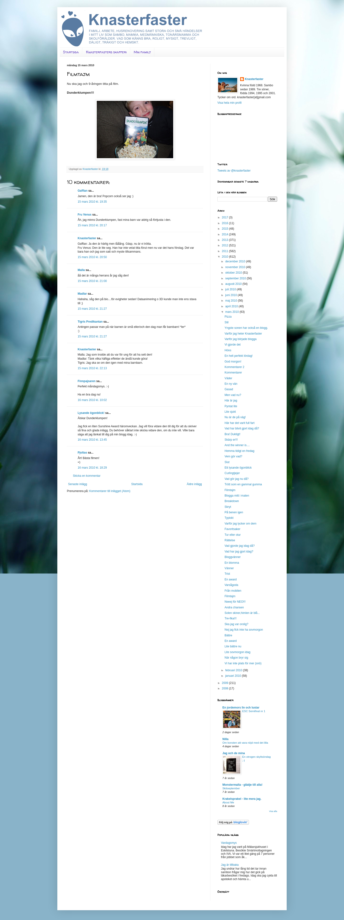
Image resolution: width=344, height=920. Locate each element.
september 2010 (236, 278)
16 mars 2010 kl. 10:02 (92, 400)
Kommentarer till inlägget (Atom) (109, 491)
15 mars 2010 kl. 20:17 (92, 225)
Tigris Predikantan (90, 321)
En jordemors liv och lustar (240, 707)
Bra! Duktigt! (232, 434)
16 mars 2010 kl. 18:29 (92, 467)
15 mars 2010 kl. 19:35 (92, 201)
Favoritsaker (232, 529)
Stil (227, 322)
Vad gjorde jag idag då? (240, 545)
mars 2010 (232, 312)
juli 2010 (231, 289)
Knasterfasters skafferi (106, 52)
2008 (225, 688)
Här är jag (231, 400)
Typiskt (229, 518)
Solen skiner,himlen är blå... (242, 613)
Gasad (229, 389)
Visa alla (273, 811)
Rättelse (230, 540)
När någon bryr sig (236, 657)
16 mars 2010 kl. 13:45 (92, 439)
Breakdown (232, 501)
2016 (225, 223)
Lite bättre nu (233, 646)
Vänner (229, 568)
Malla (81, 270)
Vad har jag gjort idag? (239, 551)
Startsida (71, 52)
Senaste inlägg (77, 484)
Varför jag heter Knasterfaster (243, 333)
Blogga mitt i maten (237, 495)
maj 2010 (231, 300)
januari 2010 (233, 675)
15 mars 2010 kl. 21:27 (92, 308)
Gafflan (82, 190)
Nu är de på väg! (235, 417)
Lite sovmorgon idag (237, 652)
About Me (228, 802)
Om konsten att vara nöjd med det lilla (245, 742)
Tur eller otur (233, 534)
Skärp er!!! (231, 439)
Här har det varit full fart (239, 423)
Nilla (225, 739)
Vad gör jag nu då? (237, 479)
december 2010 (235, 261)
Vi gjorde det (233, 344)
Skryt (228, 507)
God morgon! (233, 361)
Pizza (228, 316)
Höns (228, 350)
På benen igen (234, 512)
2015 (225, 228)
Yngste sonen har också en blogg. (246, 328)
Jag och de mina (233, 753)
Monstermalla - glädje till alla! (242, 784)
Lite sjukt (230, 411)
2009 (225, 683)
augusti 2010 (233, 284)
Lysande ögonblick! (91, 413)
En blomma (232, 562)
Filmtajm (230, 490)
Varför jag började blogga (241, 339)
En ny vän (231, 383)
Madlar (82, 293)
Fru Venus (84, 214)
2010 (225, 256)
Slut (227, 462)
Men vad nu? (233, 395)
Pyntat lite (231, 406)
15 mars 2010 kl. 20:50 (92, 257)
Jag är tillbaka (230, 864)
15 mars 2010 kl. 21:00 (92, 281)
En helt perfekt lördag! (239, 355)
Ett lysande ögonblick (238, 467)
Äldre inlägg (194, 484)
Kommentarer (233, 372)
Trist (227, 573)
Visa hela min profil (229, 102)
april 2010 (232, 306)
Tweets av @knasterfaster (234, 170)
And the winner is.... (237, 445)
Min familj (142, 52)
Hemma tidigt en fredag (239, 451)
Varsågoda (231, 585)
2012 (225, 245)
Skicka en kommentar (86, 475)
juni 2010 (231, 295)
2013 (225, 240)
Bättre (228, 635)
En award (231, 579)
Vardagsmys (229, 842)
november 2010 (235, 267)
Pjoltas (82, 452)
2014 (225, 234)
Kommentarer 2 (234, 367)
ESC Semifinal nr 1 (253, 711)
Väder (228, 378)
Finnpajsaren (87, 381)
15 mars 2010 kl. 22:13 (92, 368)
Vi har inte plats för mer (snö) (243, 663)
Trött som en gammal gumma (243, 484)
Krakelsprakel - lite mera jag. (241, 799)
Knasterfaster (87, 238)
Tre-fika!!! (230, 618)
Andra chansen (234, 607)
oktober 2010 (234, 272)
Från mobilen (233, 590)
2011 (225, 251)
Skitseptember (231, 788)
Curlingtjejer (232, 473)
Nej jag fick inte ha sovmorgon (244, 629)
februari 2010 (234, 670)
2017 (225, 217)
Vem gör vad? (233, 456)
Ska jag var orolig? (236, 624)
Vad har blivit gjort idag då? (242, 428)
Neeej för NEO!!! (235, 601)
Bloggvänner (233, 557)
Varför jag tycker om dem (240, 523)
